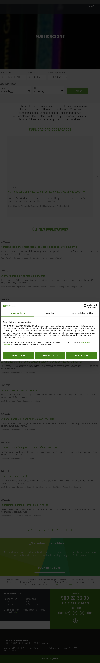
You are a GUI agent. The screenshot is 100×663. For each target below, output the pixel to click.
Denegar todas (18, 355)
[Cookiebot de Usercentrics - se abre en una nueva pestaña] (85, 306)
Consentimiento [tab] (17, 313)
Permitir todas (81, 355)
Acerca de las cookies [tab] (82, 313)
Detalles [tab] (50, 313)
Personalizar (50, 355)
